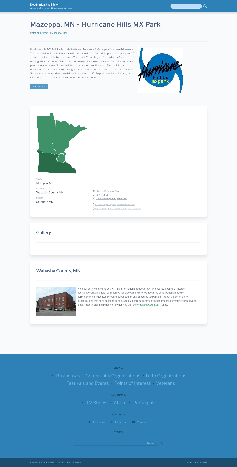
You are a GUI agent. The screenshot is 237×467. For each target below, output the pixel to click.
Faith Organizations (166, 375)
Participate (144, 402)
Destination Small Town (44, 4)
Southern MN (44, 201)
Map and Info (39, 86)
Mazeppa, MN (59, 32)
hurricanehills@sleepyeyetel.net (111, 198)
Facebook (99, 422)
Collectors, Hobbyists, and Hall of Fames (114, 204)
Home (34, 8)
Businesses (57, 8)
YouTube (142, 422)
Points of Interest (132, 383)
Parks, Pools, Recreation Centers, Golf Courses (118, 208)
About (120, 402)
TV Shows (96, 402)
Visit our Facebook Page (107, 191)
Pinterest (121, 422)
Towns (68, 8)
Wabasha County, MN (49, 192)
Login (188, 462)
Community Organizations (113, 375)
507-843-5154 (103, 195)
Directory (44, 8)
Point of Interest (39, 32)
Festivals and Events (88, 383)
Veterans (165, 383)
